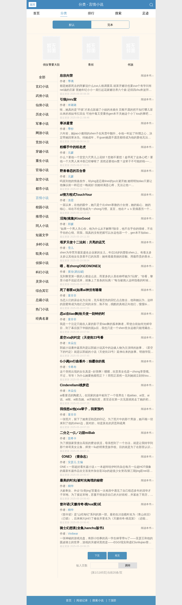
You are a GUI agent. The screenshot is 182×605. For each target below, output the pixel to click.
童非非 (72, 295)
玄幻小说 (42, 86)
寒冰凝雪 (66, 123)
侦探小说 (42, 263)
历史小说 (42, 114)
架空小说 (42, 179)
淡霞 (71, 200)
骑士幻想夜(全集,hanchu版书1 (82, 528)
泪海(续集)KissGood (75, 218)
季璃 (71, 81)
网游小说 (42, 133)
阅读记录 (82, 600)
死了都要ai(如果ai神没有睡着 (81, 290)
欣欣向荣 (66, 75)
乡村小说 (42, 244)
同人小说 (42, 225)
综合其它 (42, 290)
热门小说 (42, 309)
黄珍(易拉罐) (76, 271)
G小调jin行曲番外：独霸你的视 (82, 361)
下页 (97, 555)
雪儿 (71, 247)
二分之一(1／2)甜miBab (77, 432)
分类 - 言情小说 (91, 4)
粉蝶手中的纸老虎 (73, 147)
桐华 (71, 486)
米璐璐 (72, 105)
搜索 (118, 13)
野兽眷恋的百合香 (73, 171)
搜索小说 (98, 600)
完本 (110, 24)
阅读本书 (147, 75)
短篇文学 (42, 235)
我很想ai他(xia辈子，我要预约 (82, 409)
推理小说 (42, 216)
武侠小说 (42, 95)
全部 (42, 77)
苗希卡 (72, 438)
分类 (63, 13)
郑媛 (71, 224)
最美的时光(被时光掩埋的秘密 (81, 480)
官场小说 (42, 170)
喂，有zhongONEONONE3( (80, 266)
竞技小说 (42, 142)
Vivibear (73, 533)
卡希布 (72, 366)
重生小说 (42, 160)
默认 (72, 24)
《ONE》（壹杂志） (74, 456)
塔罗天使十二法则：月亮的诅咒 (82, 242)
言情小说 (42, 198)
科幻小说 (42, 272)
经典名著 (42, 318)
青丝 (91, 64)
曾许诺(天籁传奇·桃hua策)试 (80, 504)
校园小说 (42, 207)
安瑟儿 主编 (75, 462)
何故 (130, 64)
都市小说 (42, 188)
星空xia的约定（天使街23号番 (81, 337)
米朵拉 (72, 343)
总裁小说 (42, 300)
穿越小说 (42, 151)
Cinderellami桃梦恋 (74, 385)
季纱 (71, 128)
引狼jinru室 (68, 99)
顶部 (112, 600)
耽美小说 (42, 253)
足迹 (145, 13)
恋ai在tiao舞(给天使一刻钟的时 (82, 313)
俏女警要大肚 (51, 64)
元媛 (71, 152)
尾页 (117, 555)
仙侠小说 (42, 105)
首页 (36, 13)
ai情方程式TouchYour (76, 194)
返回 (32, 4)
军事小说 (42, 123)
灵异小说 (42, 281)
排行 (91, 13)
